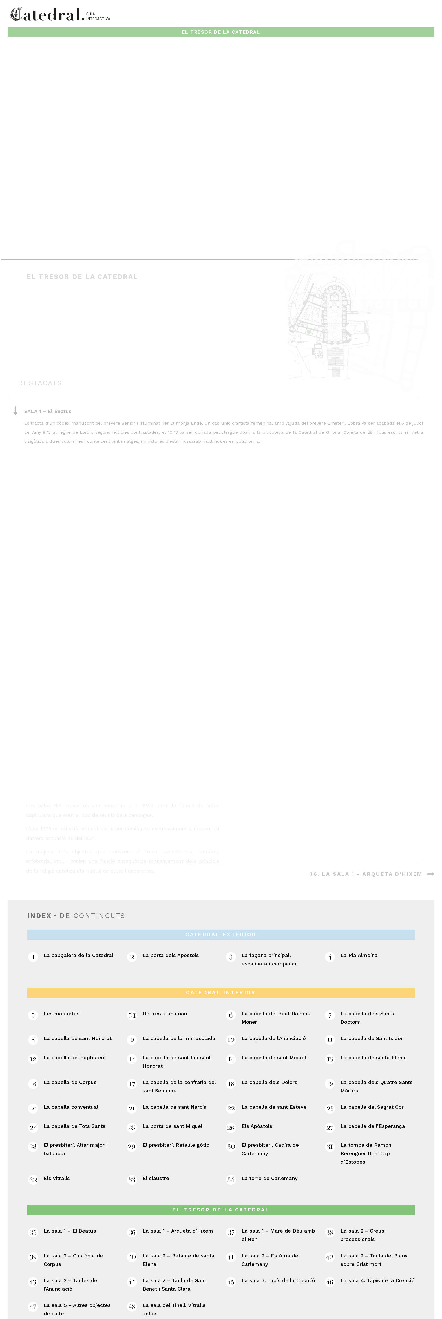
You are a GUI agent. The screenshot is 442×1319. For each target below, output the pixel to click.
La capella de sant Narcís (174, 1019)
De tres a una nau (165, 926)
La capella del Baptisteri (74, 970)
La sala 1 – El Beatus (70, 1143)
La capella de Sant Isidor (372, 951)
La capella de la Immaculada (179, 951)
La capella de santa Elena (373, 970)
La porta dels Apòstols (171, 868)
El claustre (156, 1091)
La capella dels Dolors (269, 994)
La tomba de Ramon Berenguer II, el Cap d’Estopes (366, 1065)
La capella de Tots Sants (74, 1038)
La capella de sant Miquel (274, 970)
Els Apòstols (257, 1038)
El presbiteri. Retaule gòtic (176, 1057)
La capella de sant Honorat (78, 951)
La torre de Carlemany (270, 1091)
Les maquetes (61, 926)
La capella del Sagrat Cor (372, 1019)
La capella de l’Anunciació (274, 951)
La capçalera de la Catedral (78, 868)
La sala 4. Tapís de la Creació (378, 1193)
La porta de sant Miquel (172, 1038)
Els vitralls (57, 1091)
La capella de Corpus (70, 994)
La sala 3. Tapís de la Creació (278, 1193)
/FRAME (272, 1314)
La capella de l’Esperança (373, 1038)
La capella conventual (71, 1019)
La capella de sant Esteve (274, 1019)
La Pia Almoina (359, 868)
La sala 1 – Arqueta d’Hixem (178, 1143)
